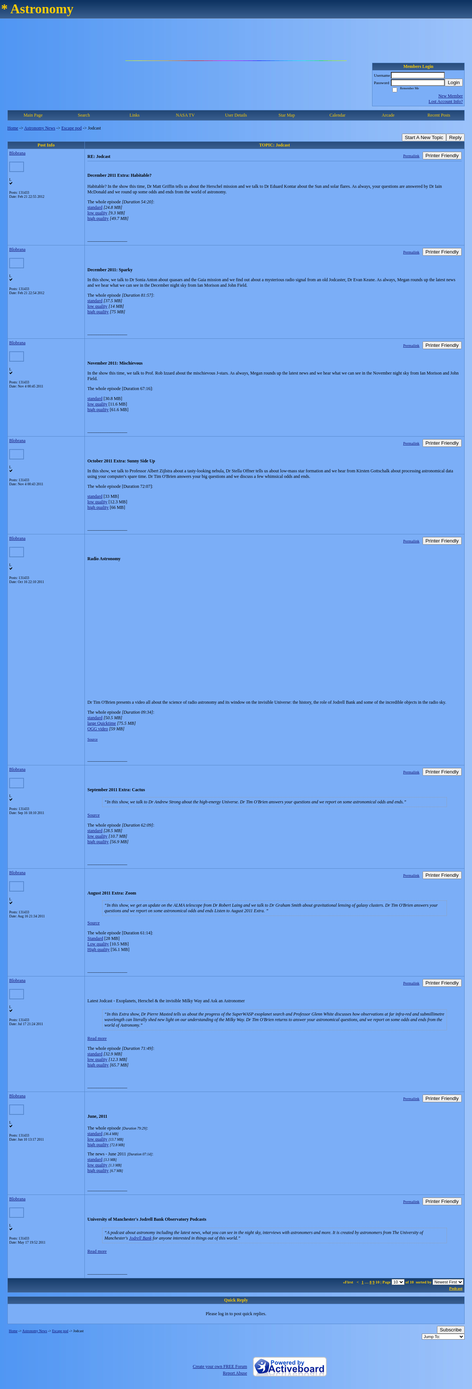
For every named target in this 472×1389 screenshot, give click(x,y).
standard (95, 207)
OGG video (97, 728)
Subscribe (451, 1330)
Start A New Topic (424, 137)
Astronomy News (39, 128)
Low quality (98, 944)
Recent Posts (438, 115)
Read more (97, 1038)
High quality (98, 949)
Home (12, 128)
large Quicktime (101, 723)
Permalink (411, 156)
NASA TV (185, 115)
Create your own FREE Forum (220, 1366)
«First (348, 1282)
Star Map (286, 115)
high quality (98, 218)
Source (92, 739)
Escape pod (72, 128)
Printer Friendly (442, 155)
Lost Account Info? (445, 101)
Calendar (337, 115)
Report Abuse (235, 1373)
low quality (97, 213)
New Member (450, 96)
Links (134, 115)
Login (454, 82)
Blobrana (17, 153)
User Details (236, 115)
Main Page (33, 115)
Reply (455, 137)
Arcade (388, 115)
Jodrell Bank (140, 1238)
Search (84, 115)
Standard (95, 938)
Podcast (455, 1288)
